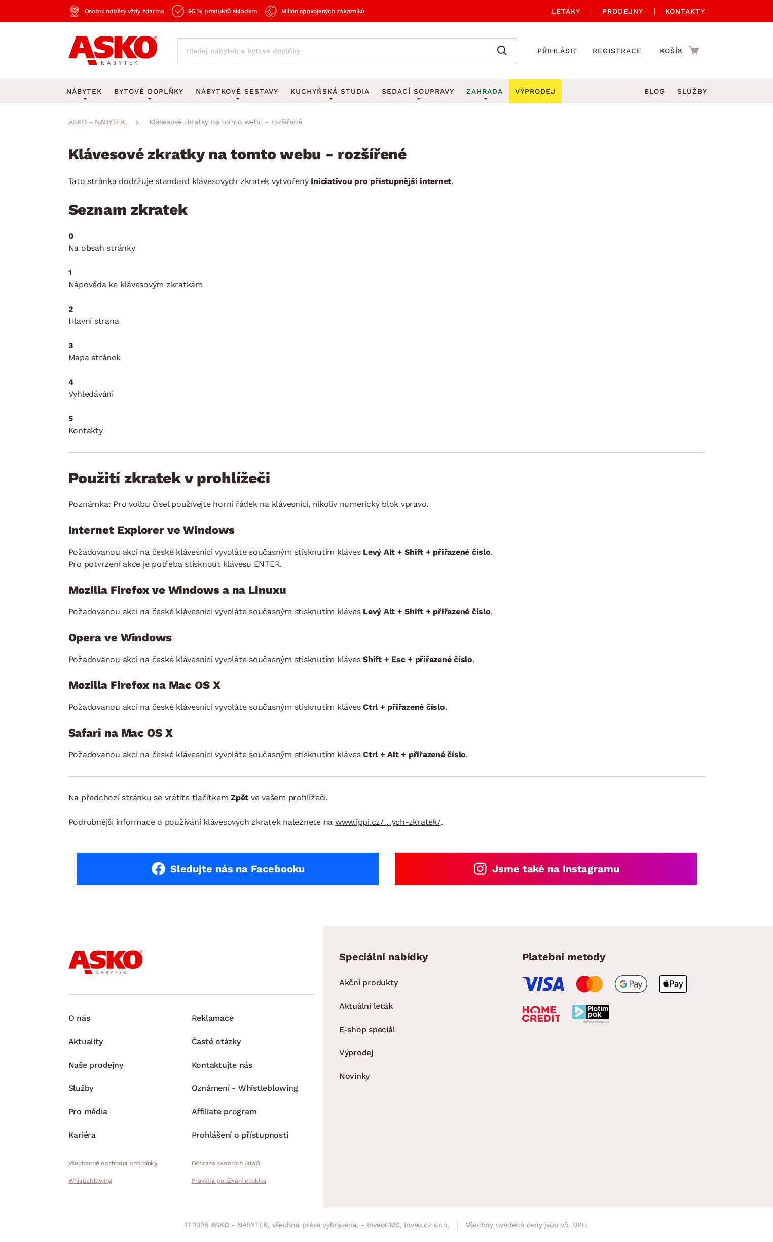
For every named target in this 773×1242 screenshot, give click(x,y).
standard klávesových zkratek (212, 181)
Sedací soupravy (418, 91)
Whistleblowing (90, 1180)
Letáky (565, 11)
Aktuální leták (366, 1006)
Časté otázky (216, 1041)
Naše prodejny (95, 1065)
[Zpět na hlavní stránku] (112, 50)
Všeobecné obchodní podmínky (112, 1163)
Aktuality (85, 1041)
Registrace (617, 51)
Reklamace (213, 1018)
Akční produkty (368, 983)
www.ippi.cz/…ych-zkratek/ (388, 822)
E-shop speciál (367, 1029)
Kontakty (685, 11)
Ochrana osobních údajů (226, 1163)
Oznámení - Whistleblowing (245, 1088)
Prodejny (622, 11)
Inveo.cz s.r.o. (426, 1225)
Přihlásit (557, 51)
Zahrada (484, 91)
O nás (79, 1018)
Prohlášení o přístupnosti (240, 1135)
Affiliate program (224, 1111)
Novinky (354, 1076)
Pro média (87, 1111)
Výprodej (356, 1052)
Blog (654, 91)
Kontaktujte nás (222, 1065)
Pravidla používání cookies (229, 1180)
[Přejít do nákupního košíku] (679, 50)
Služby (692, 91)
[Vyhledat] (504, 50)
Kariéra (82, 1135)
